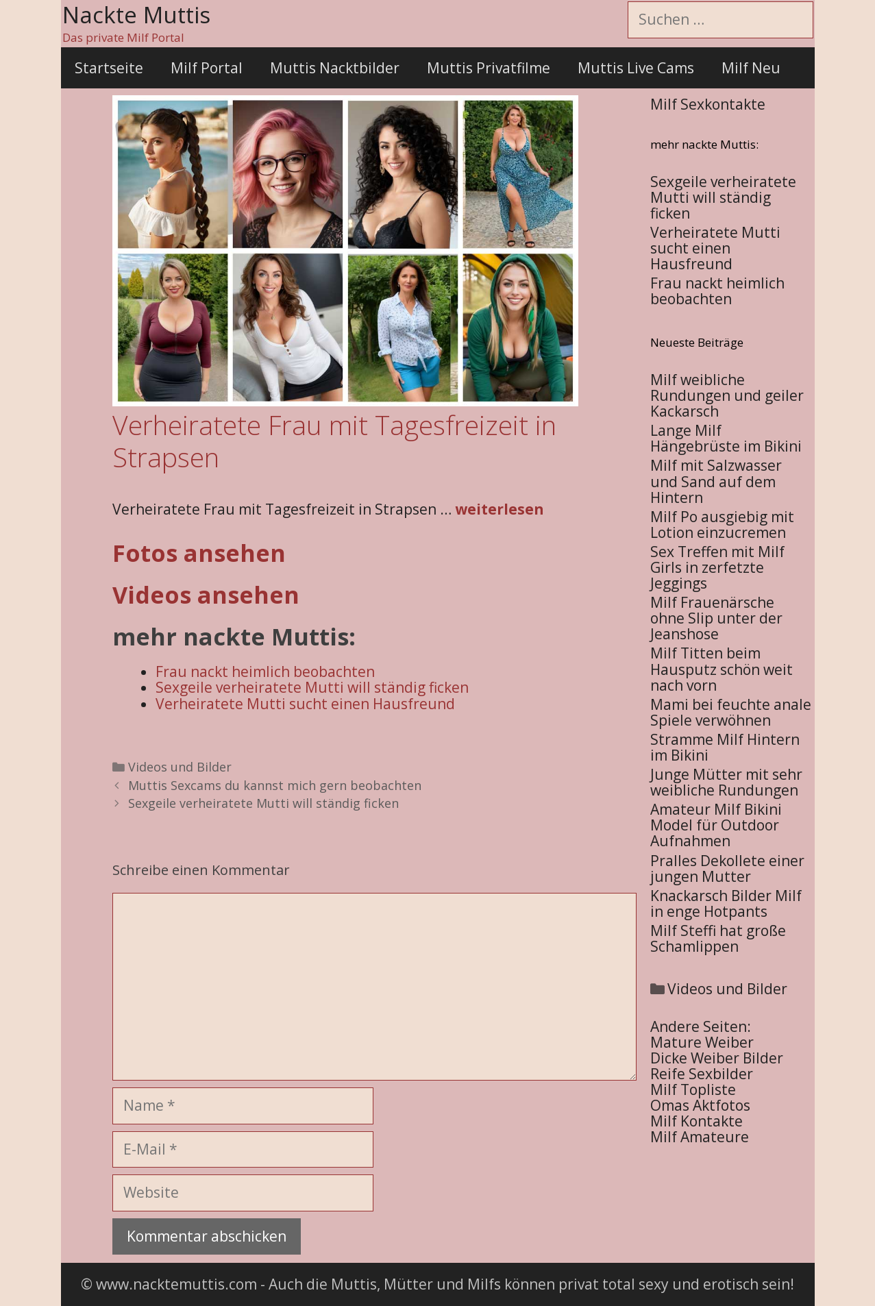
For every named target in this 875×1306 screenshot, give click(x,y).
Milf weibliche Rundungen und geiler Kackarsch (727, 395)
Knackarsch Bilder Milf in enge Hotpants (726, 903)
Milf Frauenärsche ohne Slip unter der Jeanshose (716, 618)
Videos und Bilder (180, 767)
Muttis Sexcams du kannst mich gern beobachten (274, 785)
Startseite (109, 67)
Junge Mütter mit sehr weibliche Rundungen (726, 782)
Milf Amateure (699, 1136)
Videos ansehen (205, 595)
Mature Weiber (702, 1042)
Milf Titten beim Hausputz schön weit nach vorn (721, 668)
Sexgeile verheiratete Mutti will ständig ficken (263, 803)
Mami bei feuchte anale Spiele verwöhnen (730, 712)
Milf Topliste (693, 1089)
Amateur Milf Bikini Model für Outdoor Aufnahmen (716, 825)
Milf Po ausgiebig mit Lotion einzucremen (722, 524)
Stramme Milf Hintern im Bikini (725, 747)
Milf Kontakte (696, 1121)
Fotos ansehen (199, 553)
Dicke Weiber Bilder (716, 1058)
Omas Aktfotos (700, 1105)
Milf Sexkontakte (707, 104)
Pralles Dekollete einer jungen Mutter (727, 868)
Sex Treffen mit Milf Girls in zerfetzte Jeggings (717, 567)
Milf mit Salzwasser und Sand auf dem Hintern (716, 481)
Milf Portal (207, 67)
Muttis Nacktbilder (334, 67)
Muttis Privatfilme (488, 67)
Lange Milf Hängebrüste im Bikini (726, 438)
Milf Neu (751, 67)
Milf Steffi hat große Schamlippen (718, 938)
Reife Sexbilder (701, 1073)
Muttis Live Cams (636, 67)
